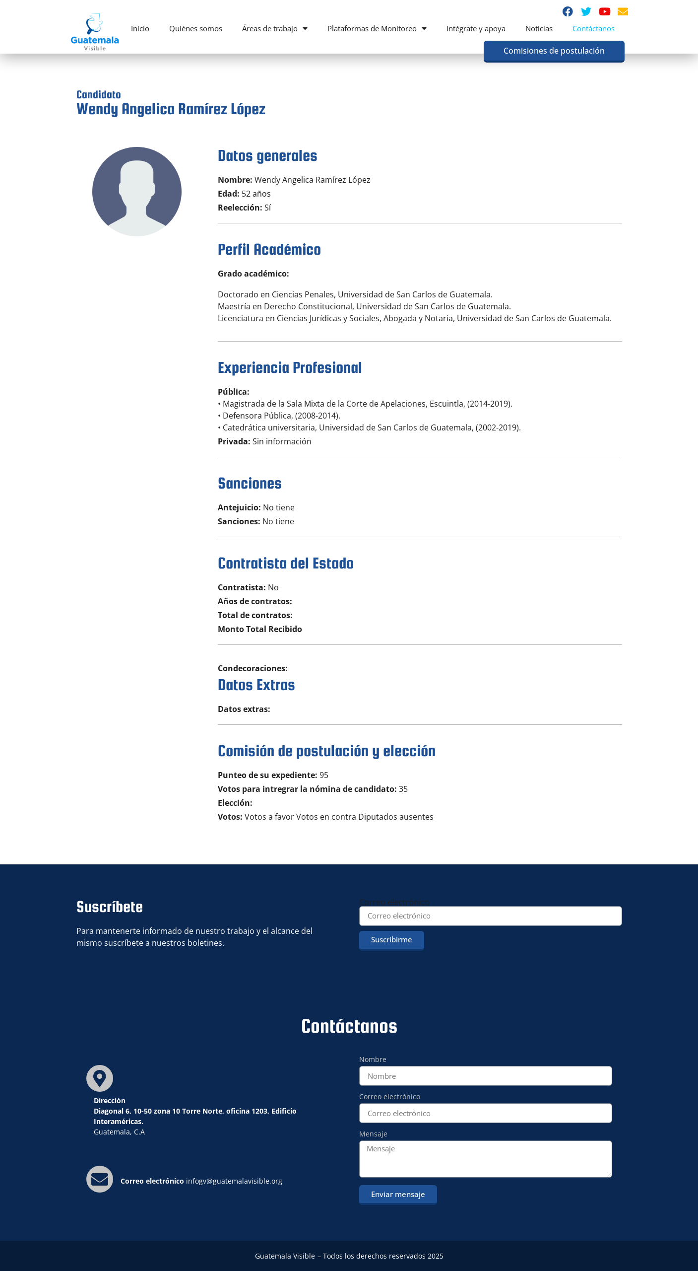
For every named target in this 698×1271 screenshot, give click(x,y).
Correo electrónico (394, 902)
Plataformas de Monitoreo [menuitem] (377, 28)
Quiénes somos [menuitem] (195, 28)
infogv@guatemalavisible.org (234, 1181)
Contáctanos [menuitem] (593, 28)
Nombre (372, 1060)
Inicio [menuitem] (140, 28)
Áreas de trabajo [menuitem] (275, 28)
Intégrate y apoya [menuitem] (476, 28)
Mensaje (373, 1134)
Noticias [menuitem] (539, 28)
